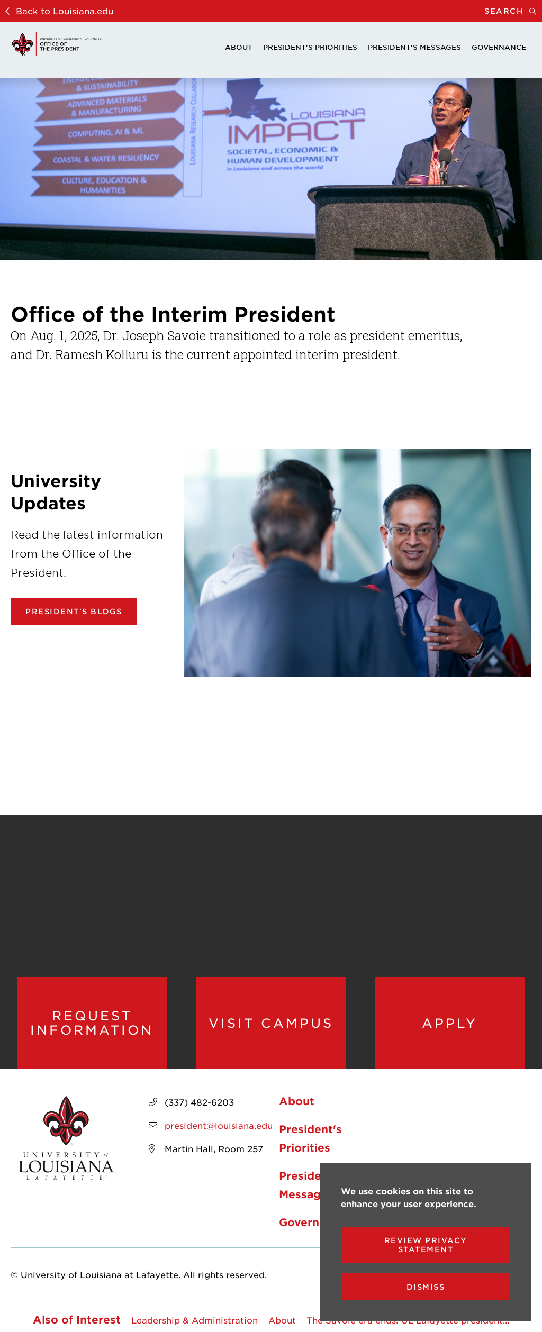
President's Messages (414, 47)
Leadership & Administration (194, 1320)
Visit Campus (271, 1023)
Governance (499, 47)
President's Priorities (310, 47)
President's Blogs (73, 611)
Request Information (91, 1022)
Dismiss (425, 1286)
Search (513, 10)
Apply (449, 1023)
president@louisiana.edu (219, 1125)
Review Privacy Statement (425, 1245)
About (238, 47)
